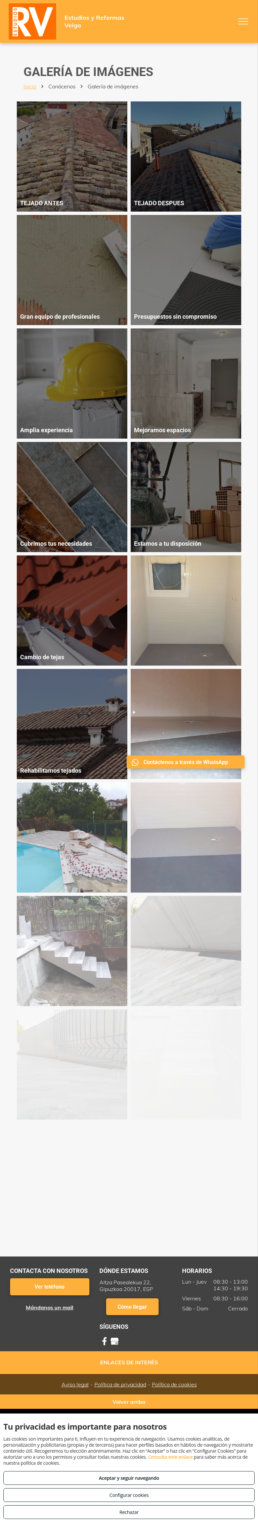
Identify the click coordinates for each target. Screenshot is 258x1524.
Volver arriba (129, 1401)
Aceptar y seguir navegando (129, 1478)
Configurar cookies (129, 1495)
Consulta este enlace (170, 1457)
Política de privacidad (120, 1384)
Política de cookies (174, 1384)
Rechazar (128, 1512)
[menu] (243, 21)
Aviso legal (75, 1384)
